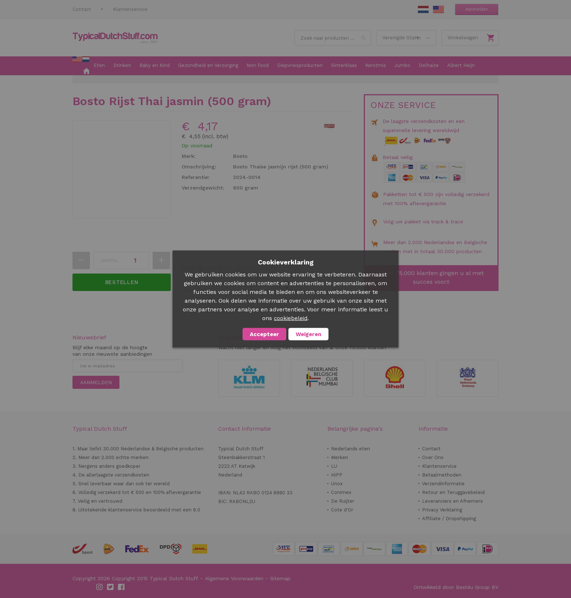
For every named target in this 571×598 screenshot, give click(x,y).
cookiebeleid (290, 318)
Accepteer (264, 334)
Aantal (109, 260)
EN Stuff (438, 9)
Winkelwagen (463, 37)
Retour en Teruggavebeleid (453, 492)
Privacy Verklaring (442, 510)
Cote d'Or (342, 510)
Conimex (341, 492)
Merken (339, 457)
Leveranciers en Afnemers (452, 501)
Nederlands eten (350, 448)
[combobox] (333, 37)
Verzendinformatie (443, 483)
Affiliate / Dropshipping (449, 518)
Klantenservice (130, 9)
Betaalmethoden (441, 475)
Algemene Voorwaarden (234, 578)
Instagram (99, 587)
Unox (337, 483)
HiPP (336, 475)
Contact (81, 9)
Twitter (110, 587)
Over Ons (433, 457)
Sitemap (280, 578)
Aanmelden (476, 9)
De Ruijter (342, 501)
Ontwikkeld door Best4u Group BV (456, 587)
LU (334, 466)
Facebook (121, 587)
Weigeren (308, 334)
